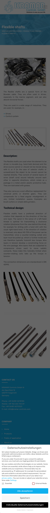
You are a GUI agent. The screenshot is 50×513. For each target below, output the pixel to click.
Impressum (30, 508)
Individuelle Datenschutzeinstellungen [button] (25, 503)
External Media (39, 481)
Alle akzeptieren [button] (25, 489)
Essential (7, 481)
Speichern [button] (25, 496)
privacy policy (7, 476)
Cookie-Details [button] (21, 508)
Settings (13, 478)
